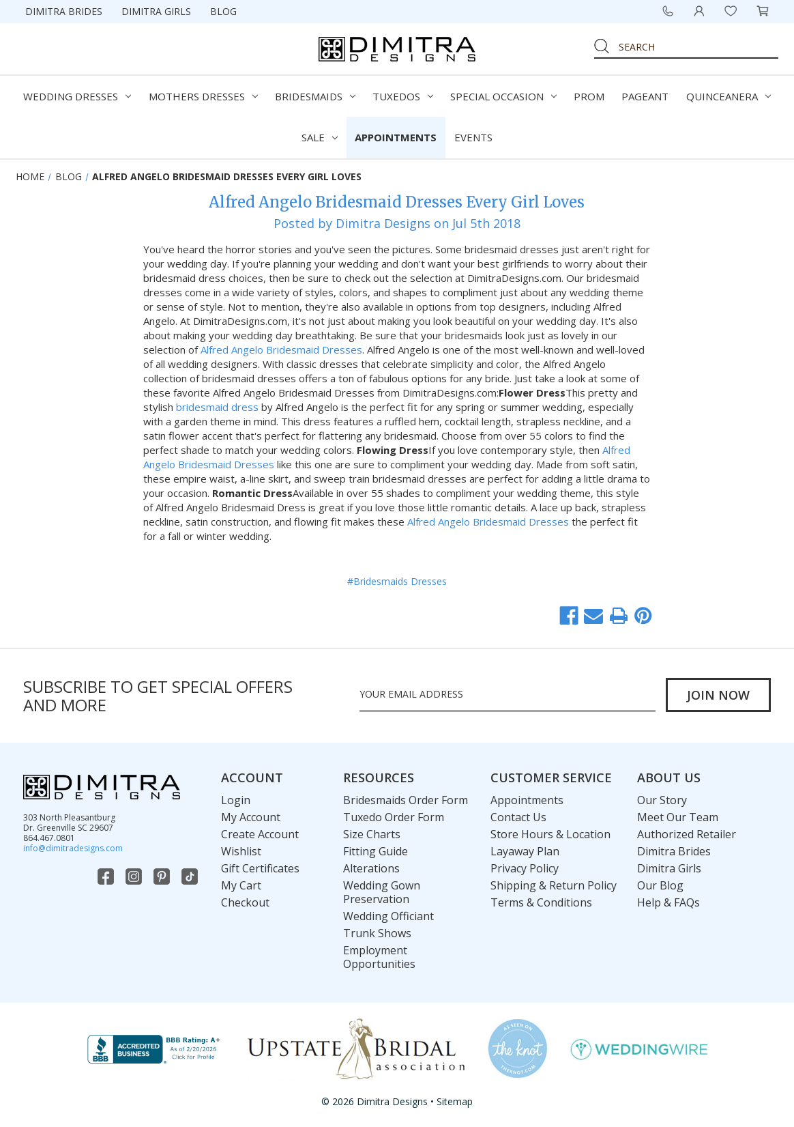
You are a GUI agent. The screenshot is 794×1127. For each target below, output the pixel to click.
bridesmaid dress (216, 407)
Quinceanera (728, 96)
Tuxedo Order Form (393, 817)
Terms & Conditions (541, 902)
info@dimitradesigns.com (73, 848)
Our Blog (660, 885)
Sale (320, 137)
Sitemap (455, 1101)
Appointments (396, 137)
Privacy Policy (524, 868)
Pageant (644, 96)
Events (473, 137)
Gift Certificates (260, 868)
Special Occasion (503, 96)
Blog (223, 11)
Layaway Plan (524, 851)
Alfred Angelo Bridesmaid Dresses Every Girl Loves (397, 202)
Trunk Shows (377, 933)
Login (235, 800)
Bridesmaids (315, 96)
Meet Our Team (677, 817)
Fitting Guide (375, 851)
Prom (589, 96)
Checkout (245, 902)
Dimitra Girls (156, 11)
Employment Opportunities (379, 957)
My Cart (241, 885)
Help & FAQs (668, 902)
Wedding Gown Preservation (381, 892)
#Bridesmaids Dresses (397, 581)
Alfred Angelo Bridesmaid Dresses (281, 349)
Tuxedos (402, 96)
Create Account (260, 834)
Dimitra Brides (63, 11)
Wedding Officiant (388, 916)
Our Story (662, 800)
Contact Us (518, 817)
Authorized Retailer (686, 834)
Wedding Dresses (77, 96)
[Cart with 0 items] (762, 11)
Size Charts (371, 834)
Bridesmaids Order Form (405, 800)
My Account (250, 817)
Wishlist (241, 851)
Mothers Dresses (203, 96)
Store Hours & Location (550, 834)
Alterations (371, 868)
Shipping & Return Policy (553, 885)
